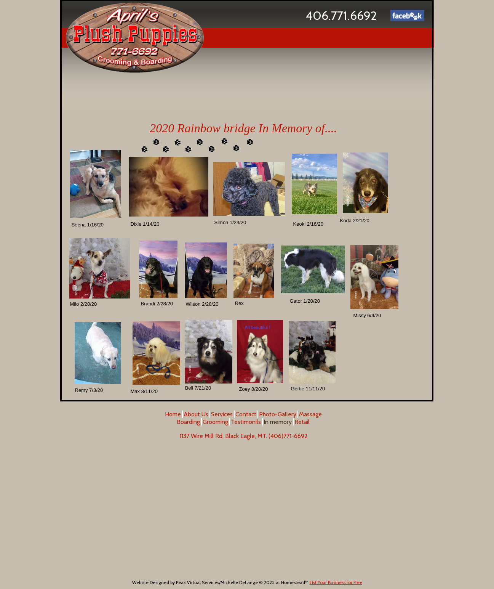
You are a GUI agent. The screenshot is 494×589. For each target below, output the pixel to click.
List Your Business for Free (336, 582)
